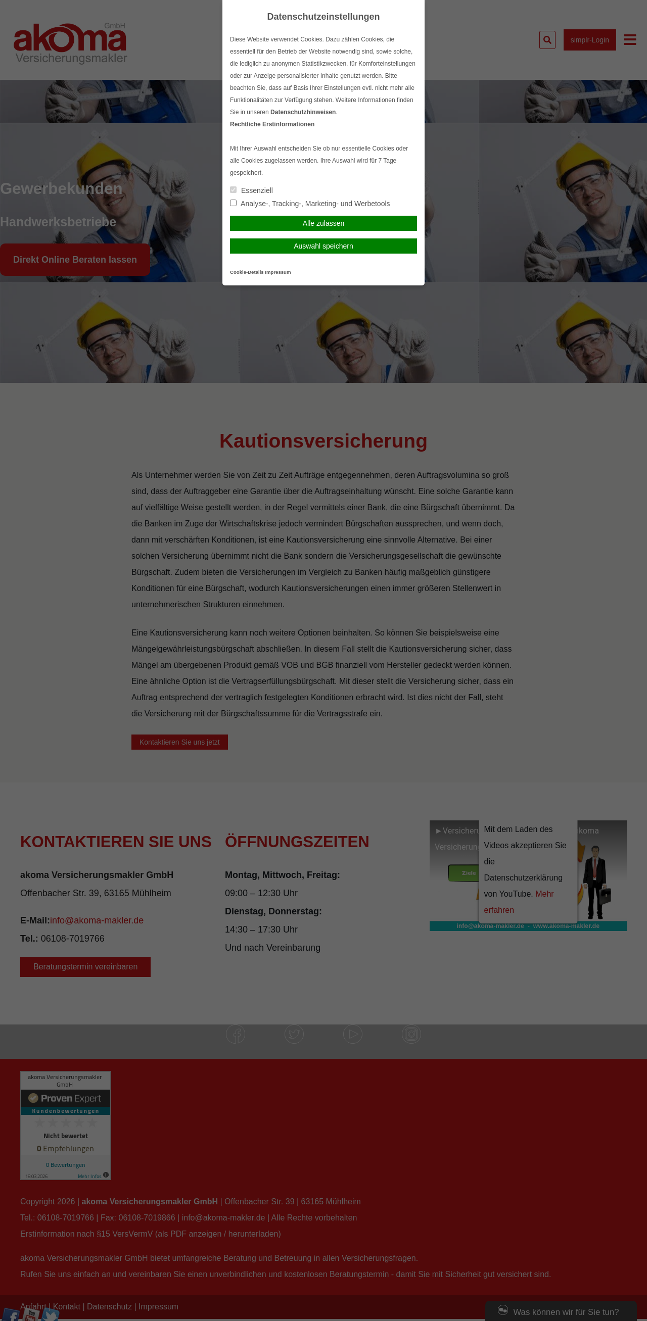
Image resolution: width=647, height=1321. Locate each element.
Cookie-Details (247, 272)
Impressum (278, 272)
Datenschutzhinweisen (303, 112)
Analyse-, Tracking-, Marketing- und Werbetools (310, 204)
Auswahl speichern (323, 246)
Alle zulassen (324, 223)
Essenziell (251, 190)
